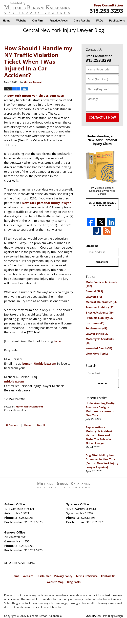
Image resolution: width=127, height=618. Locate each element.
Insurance (95, 323)
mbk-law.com (14, 381)
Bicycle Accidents (99, 312)
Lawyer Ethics (97, 334)
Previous (12, 425)
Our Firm (38, 20)
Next (41, 425)
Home (6, 20)
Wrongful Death (99, 348)
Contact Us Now (102, 117)
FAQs (99, 20)
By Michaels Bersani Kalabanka (106, 8)
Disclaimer (44, 576)
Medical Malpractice (101, 302)
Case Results (82, 20)
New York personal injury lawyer (46, 203)
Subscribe (92, 246)
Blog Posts (74, 582)
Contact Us (108, 576)
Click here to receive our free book (102, 204)
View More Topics (97, 353)
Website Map (55, 582)
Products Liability (100, 318)
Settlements (96, 328)
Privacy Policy (63, 576)
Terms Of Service (87, 576)
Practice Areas (58, 20)
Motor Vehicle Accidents (29, 406)
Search (102, 383)
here (57, 341)
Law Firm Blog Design (104, 616)
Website (21, 20)
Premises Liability (100, 307)
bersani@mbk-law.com (39, 363)
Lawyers (94, 296)
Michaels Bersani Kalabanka (44, 616)
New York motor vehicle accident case (35, 96)
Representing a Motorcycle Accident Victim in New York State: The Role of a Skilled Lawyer (99, 435)
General (94, 291)
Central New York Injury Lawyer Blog (37, 8)
